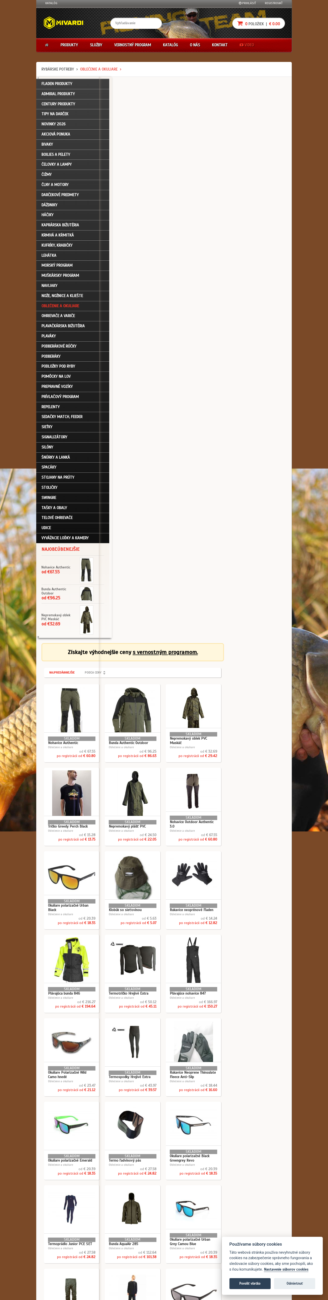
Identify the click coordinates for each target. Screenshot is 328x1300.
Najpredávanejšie (124, 111)
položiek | (258, 23)
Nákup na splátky (183, 1242)
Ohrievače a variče (58, 319)
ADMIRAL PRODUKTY (58, 97)
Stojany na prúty (57, 480)
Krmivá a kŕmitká (57, 238)
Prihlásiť (247, 3)
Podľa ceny (155, 111)
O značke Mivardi (141, 1249)
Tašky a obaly (54, 511)
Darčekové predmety (60, 198)
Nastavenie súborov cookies (286, 1269)
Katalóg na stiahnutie (144, 1235)
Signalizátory (54, 440)
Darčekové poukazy (184, 1235)
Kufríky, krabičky (56, 248)
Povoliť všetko (249, 1283)
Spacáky (48, 471)
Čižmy (46, 178)
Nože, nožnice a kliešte (62, 299)
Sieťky (46, 430)
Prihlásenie (53, 1235)
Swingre (48, 501)
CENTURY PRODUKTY (58, 107)
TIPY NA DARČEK (54, 117)
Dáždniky (49, 208)
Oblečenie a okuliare (99, 69)
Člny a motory (55, 188)
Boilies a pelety (55, 158)
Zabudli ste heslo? (58, 1256)
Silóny (47, 450)
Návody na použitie (58, 1263)
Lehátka (48, 259)
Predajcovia (137, 1256)
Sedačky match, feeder (61, 420)
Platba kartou (180, 1249)
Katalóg (51, 3)
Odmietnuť (295, 1283)
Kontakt (220, 45)
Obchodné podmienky (102, 1235)
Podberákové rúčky (58, 349)
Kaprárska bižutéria (60, 228)
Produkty (69, 45)
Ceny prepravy (55, 1277)
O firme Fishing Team (143, 1242)
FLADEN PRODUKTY (56, 87)
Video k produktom (58, 1270)
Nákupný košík (55, 1249)
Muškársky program (60, 279)
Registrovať (274, 3)
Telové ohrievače (56, 521)
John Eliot (92, 1293)
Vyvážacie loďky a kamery (65, 541)
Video (247, 45)
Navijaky (49, 289)
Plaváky (48, 339)
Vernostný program (132, 45)
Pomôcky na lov (56, 380)
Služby (96, 45)
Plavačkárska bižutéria (63, 329)
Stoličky (49, 491)
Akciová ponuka (55, 137)
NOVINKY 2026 (53, 127)
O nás (195, 45)
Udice (46, 531)
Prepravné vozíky (57, 390)
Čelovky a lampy (56, 168)
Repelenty (50, 410)
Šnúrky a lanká (55, 460)
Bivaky (47, 147)
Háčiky (47, 218)
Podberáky (50, 359)
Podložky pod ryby (58, 370)
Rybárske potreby (57, 69)
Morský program (56, 269)
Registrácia (53, 1242)
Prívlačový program (60, 400)
